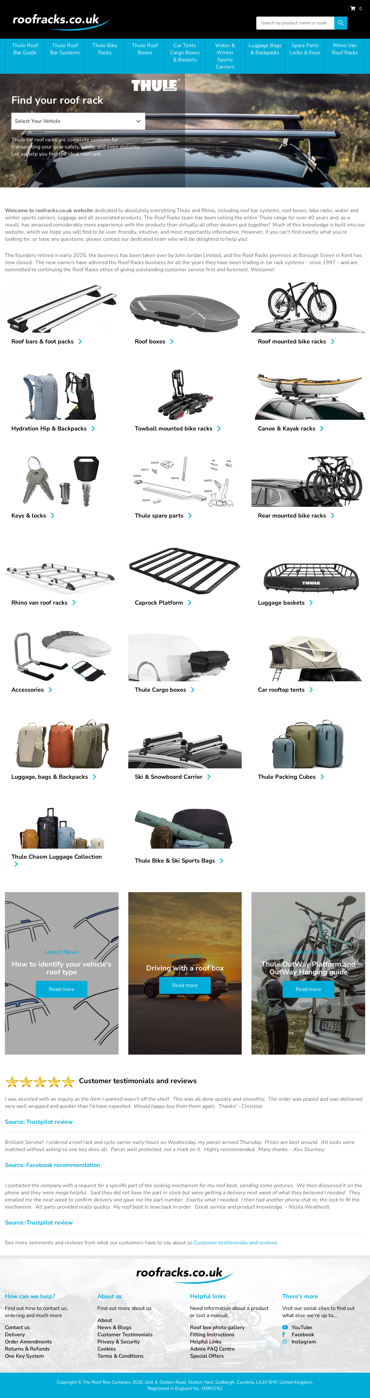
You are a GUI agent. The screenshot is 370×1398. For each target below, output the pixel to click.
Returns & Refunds (27, 1349)
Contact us (17, 1327)
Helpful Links (206, 1341)
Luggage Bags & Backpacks (265, 49)
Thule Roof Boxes (145, 49)
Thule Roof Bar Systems (65, 49)
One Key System (24, 1356)
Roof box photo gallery (217, 1327)
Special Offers (207, 1356)
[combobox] (78, 121)
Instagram (304, 1341)
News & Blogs (114, 1327)
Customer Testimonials (125, 1334)
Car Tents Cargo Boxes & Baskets (185, 52)
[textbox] (78, 121)
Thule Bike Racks (105, 49)
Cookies (106, 1349)
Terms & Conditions (120, 1356)
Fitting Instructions (212, 1334)
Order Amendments (28, 1341)
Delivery (15, 1334)
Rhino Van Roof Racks (345, 49)
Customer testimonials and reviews (235, 1242)
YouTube (302, 1327)
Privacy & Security (118, 1341)
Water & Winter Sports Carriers (225, 56)
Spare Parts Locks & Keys (304, 49)
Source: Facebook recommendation (52, 1165)
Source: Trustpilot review (39, 1122)
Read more (61, 989)
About (104, 1320)
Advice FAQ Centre (212, 1349)
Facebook (303, 1334)
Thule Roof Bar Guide (25, 49)
